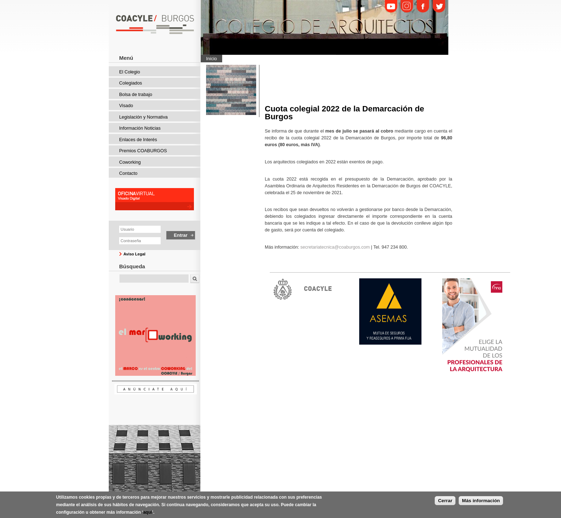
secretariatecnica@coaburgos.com (335, 247)
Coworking (130, 162)
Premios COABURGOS (143, 150)
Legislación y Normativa (143, 117)
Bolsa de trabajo (135, 94)
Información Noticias (140, 128)
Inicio (211, 58)
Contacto (128, 173)
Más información (481, 500)
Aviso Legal (134, 254)
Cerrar (445, 500)
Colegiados (130, 83)
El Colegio (129, 72)
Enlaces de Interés (138, 139)
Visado (126, 105)
